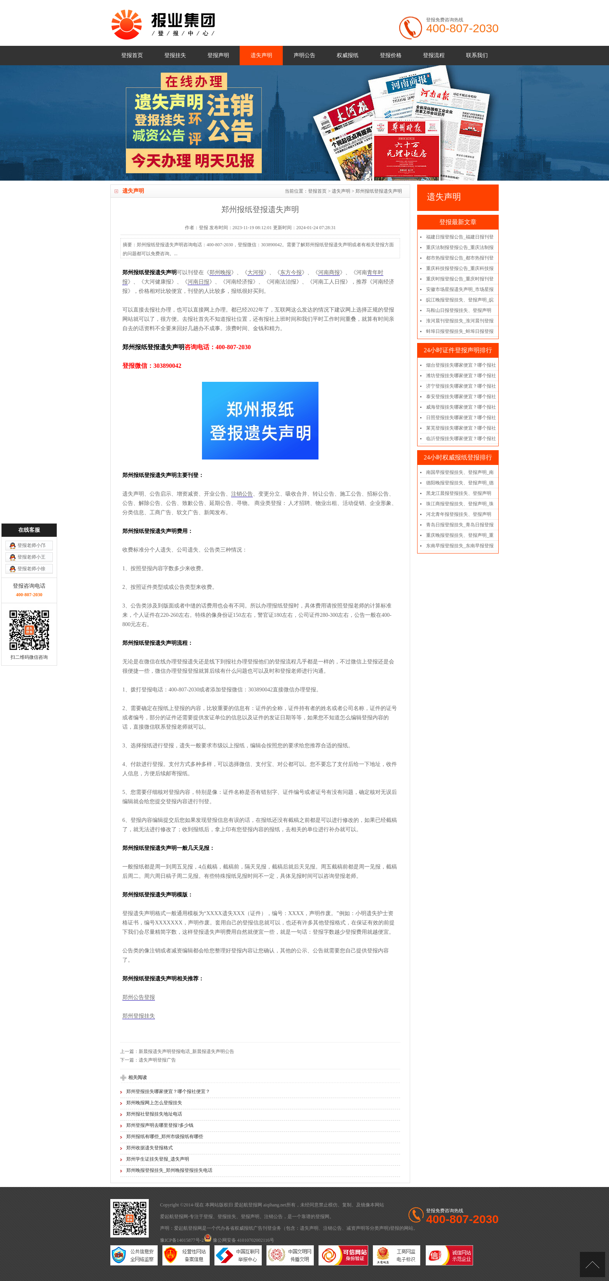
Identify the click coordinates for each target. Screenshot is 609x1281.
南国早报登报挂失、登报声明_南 (460, 472)
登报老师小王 (31, 603)
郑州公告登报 (138, 997)
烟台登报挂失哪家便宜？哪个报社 (461, 365)
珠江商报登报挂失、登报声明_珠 (460, 503)
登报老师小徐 (31, 614)
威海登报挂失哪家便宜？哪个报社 (461, 407)
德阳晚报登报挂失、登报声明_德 (460, 483)
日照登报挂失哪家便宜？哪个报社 (461, 417)
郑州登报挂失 (138, 1016)
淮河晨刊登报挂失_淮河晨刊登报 (460, 321)
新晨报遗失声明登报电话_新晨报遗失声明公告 (186, 1051)
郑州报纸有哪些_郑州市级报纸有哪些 (164, 1136)
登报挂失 (175, 55)
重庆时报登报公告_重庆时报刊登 (460, 279)
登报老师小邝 (31, 591)
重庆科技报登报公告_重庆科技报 (460, 268)
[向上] (592, 1264)
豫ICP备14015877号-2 (182, 1240)
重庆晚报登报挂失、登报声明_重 (460, 535)
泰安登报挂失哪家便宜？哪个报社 (461, 396)
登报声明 (218, 55)
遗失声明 (261, 55)
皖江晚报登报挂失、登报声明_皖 (460, 300)
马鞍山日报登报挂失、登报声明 (458, 310)
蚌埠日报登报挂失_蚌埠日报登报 (460, 331)
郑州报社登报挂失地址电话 (154, 1114)
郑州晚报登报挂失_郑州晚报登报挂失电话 (169, 1170)
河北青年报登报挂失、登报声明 (458, 514)
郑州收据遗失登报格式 (149, 1147)
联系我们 (477, 55)
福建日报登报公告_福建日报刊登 (460, 237)
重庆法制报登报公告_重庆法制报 (460, 247)
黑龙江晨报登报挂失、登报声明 (458, 493)
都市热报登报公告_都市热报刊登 (460, 258)
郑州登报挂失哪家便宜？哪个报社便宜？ (168, 1091)
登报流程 (434, 55)
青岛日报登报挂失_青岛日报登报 (460, 524)
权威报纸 (347, 55)
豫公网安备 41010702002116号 (239, 1240)
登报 (208, 1216)
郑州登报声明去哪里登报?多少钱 (159, 1125)
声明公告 (304, 55)
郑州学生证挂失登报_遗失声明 (157, 1159)
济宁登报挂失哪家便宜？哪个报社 (461, 386)
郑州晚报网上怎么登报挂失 (154, 1102)
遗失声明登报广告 (157, 1060)
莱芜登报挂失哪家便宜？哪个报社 (461, 428)
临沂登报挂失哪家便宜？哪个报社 (461, 438)
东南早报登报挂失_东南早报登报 (460, 545)
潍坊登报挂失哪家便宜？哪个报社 (461, 375)
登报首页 (132, 55)
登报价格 (391, 55)
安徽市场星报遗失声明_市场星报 (460, 289)
